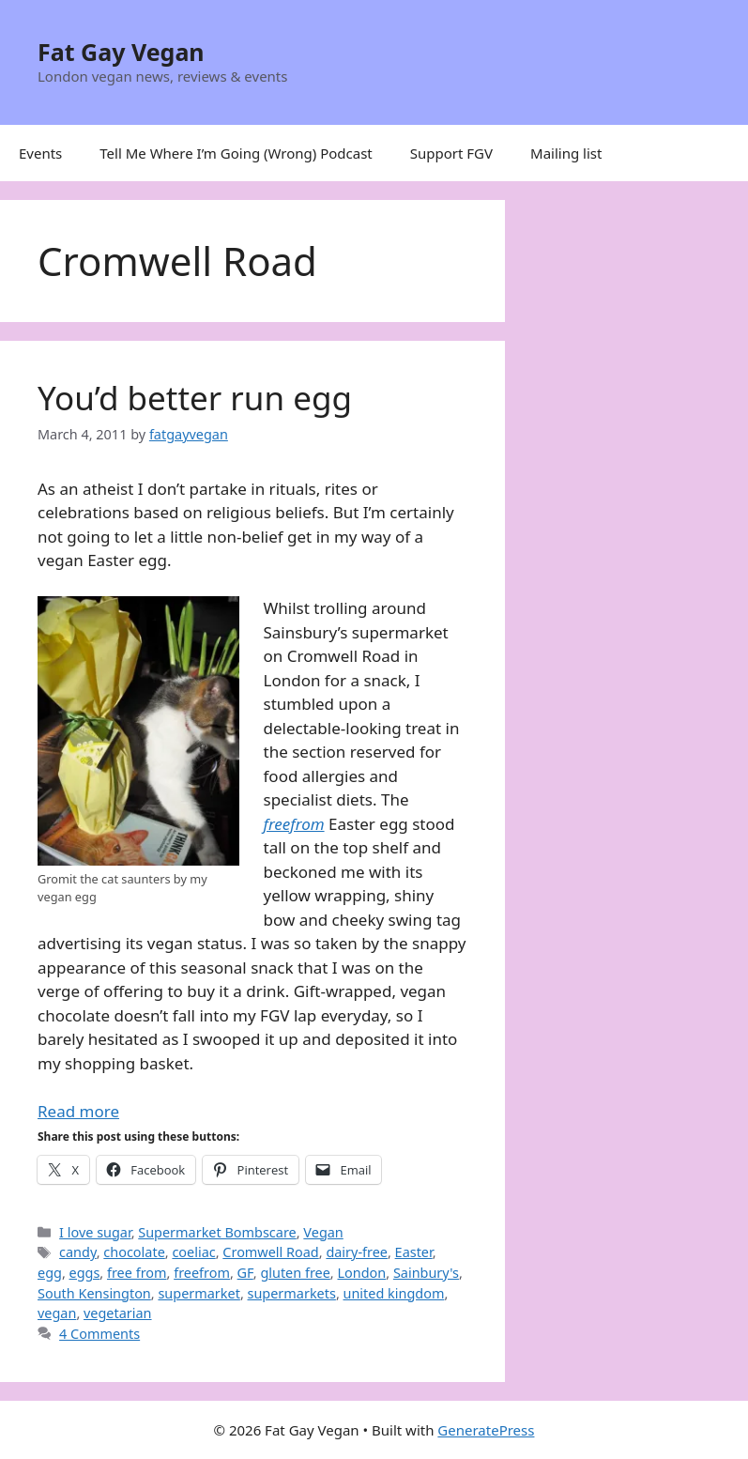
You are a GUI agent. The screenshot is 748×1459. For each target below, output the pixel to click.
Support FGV (451, 153)
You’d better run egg (195, 398)
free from (137, 1273)
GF (245, 1273)
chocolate (133, 1252)
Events (40, 153)
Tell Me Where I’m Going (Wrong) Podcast (236, 153)
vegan (57, 1313)
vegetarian (118, 1313)
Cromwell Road (270, 1252)
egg (50, 1273)
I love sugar (95, 1232)
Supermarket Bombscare (217, 1232)
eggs (84, 1273)
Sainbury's (426, 1273)
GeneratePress (485, 1430)
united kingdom (394, 1293)
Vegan (323, 1232)
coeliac (193, 1252)
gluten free (294, 1273)
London (361, 1273)
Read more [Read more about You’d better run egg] (78, 1111)
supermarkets (292, 1293)
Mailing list (566, 153)
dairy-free (357, 1252)
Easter (414, 1252)
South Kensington (94, 1293)
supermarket (198, 1293)
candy (78, 1252)
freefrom (202, 1273)
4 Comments (99, 1334)
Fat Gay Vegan (121, 52)
